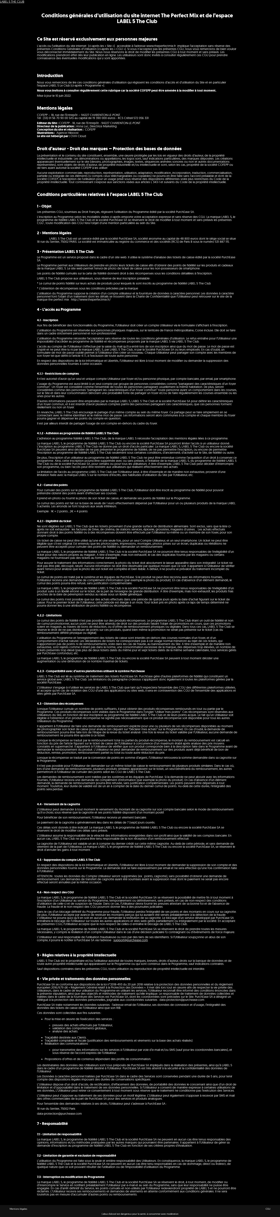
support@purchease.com (130, 940)
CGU (268, 1208)
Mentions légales (18, 1208)
